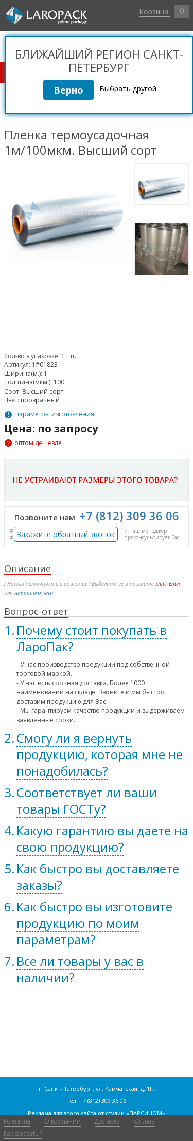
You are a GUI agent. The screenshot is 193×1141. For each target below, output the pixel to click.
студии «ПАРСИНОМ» (135, 1113)
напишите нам (33, 593)
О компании (62, 1121)
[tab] (96, 638)
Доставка (107, 1121)
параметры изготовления (54, 414)
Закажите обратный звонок (66, 534)
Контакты (17, 1121)
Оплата (144, 1121)
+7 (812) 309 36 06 (129, 515)
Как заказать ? (23, 1133)
